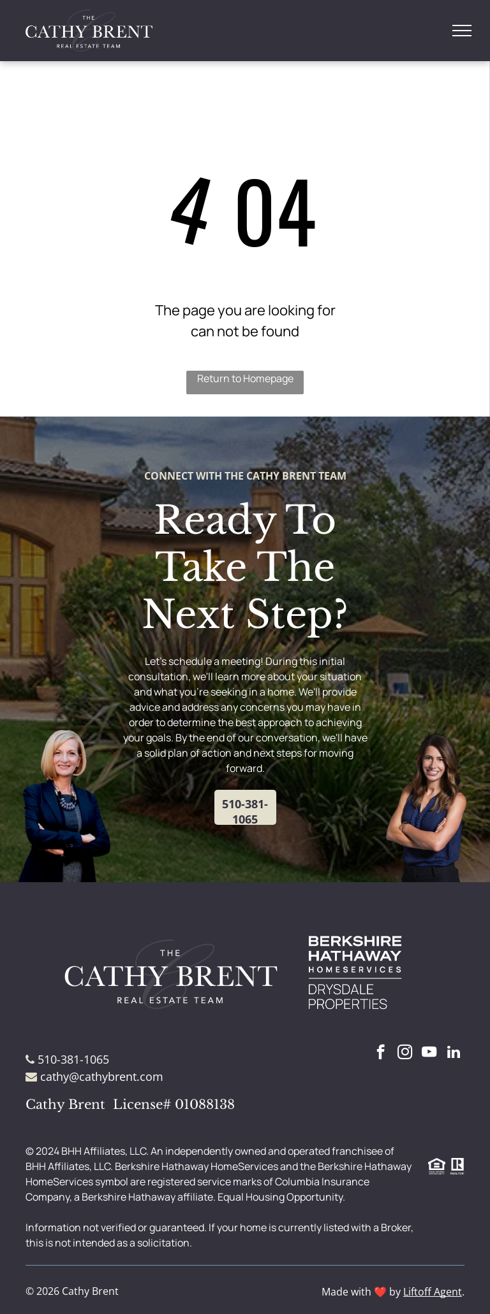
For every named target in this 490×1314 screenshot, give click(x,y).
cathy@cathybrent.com (101, 1076)
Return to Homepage (245, 378)
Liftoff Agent (432, 1292)
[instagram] (405, 1053)
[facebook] (380, 1053)
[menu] (462, 30)
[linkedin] (453, 1053)
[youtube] (429, 1053)
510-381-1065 (73, 1059)
